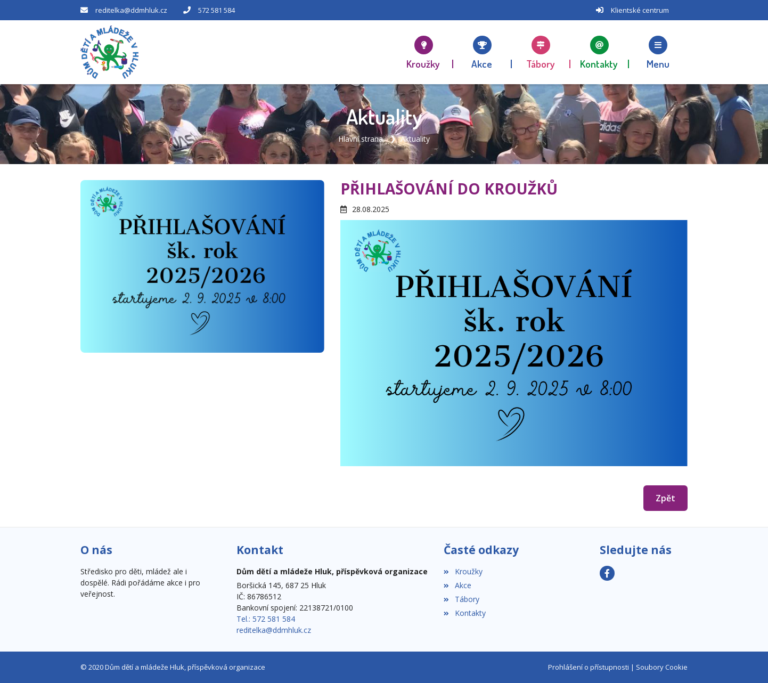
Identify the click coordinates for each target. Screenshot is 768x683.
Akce (457, 585)
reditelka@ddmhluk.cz (131, 10)
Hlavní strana (360, 139)
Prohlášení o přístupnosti (588, 667)
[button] (658, 51)
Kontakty (464, 613)
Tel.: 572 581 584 (265, 619)
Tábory (461, 599)
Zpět (665, 498)
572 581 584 (216, 10)
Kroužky (463, 571)
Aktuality (415, 139)
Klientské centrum (640, 10)
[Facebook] (607, 573)
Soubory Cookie (662, 667)
